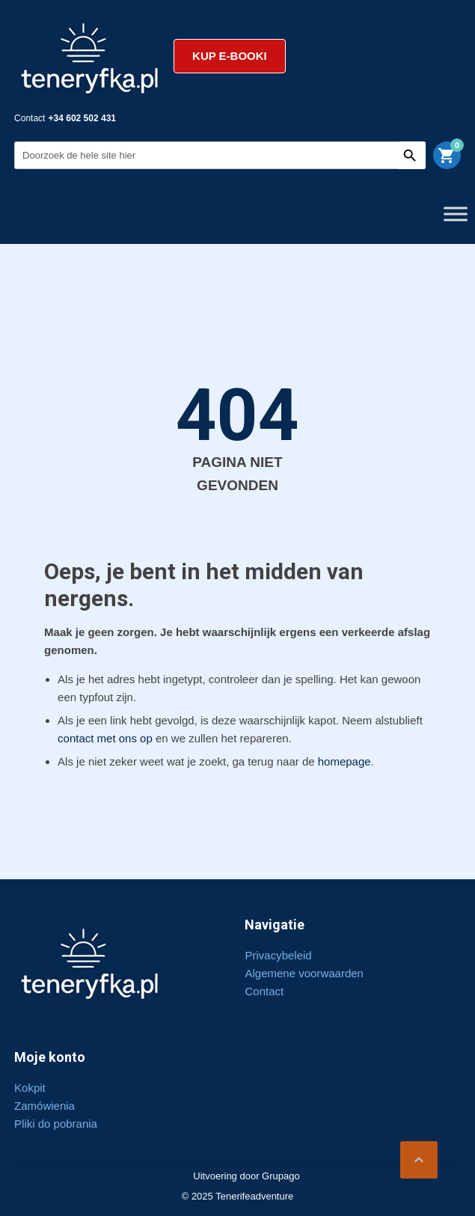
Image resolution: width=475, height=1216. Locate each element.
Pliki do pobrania (55, 1123)
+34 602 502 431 (82, 118)
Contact (264, 991)
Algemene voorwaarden (304, 973)
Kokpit (30, 1087)
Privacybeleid (278, 955)
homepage (344, 761)
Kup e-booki (229, 55)
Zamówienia (44, 1105)
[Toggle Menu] (456, 214)
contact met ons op (105, 738)
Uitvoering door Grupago (246, 1176)
